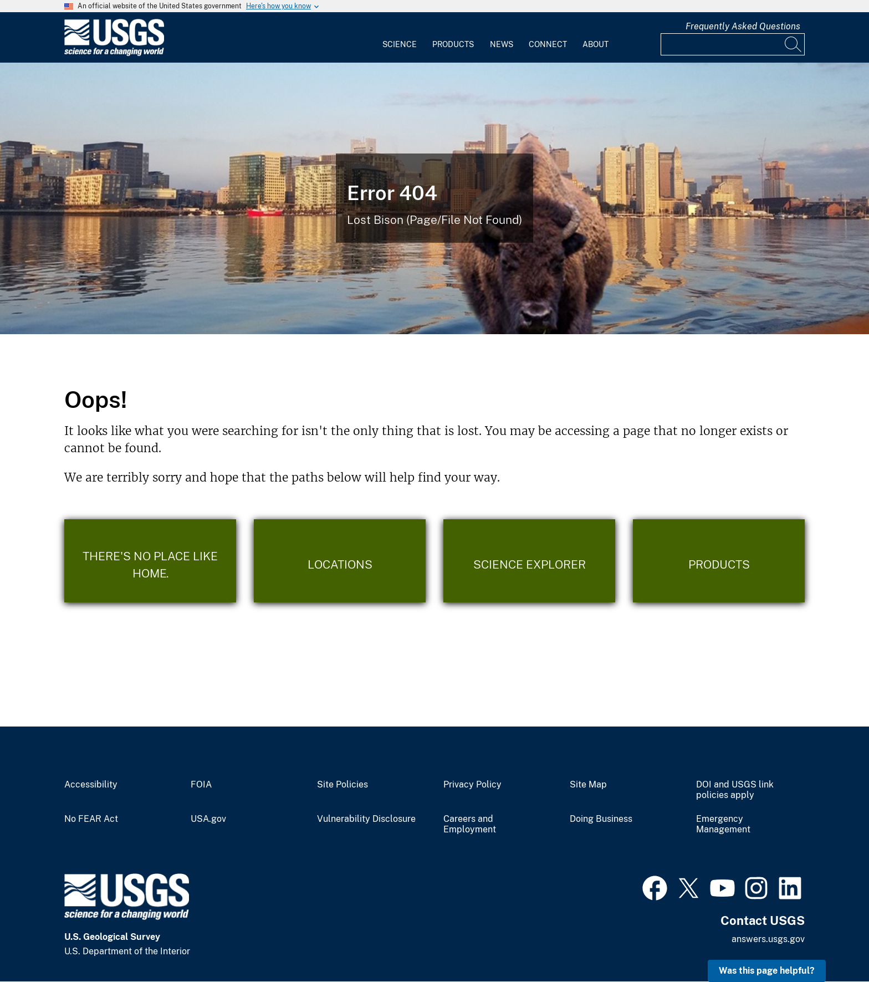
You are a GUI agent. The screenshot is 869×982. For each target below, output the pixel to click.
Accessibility (90, 785)
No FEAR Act (91, 819)
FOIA (201, 785)
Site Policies (342, 785)
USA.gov (208, 819)
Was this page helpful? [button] (767, 970)
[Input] (733, 44)
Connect (548, 44)
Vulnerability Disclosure (366, 819)
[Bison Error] (434, 198)
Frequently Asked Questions (743, 26)
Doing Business (601, 819)
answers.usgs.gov (768, 939)
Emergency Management (723, 824)
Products (453, 44)
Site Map (588, 785)
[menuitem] (400, 38)
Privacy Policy (472, 785)
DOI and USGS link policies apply (735, 790)
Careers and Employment (469, 824)
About (595, 44)
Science (399, 44)
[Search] (794, 44)
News (501, 44)
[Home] (114, 53)
